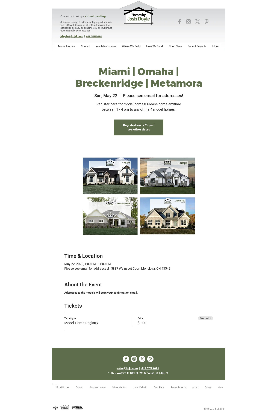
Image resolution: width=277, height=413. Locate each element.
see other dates (139, 129)
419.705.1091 (150, 368)
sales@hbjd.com (127, 368)
